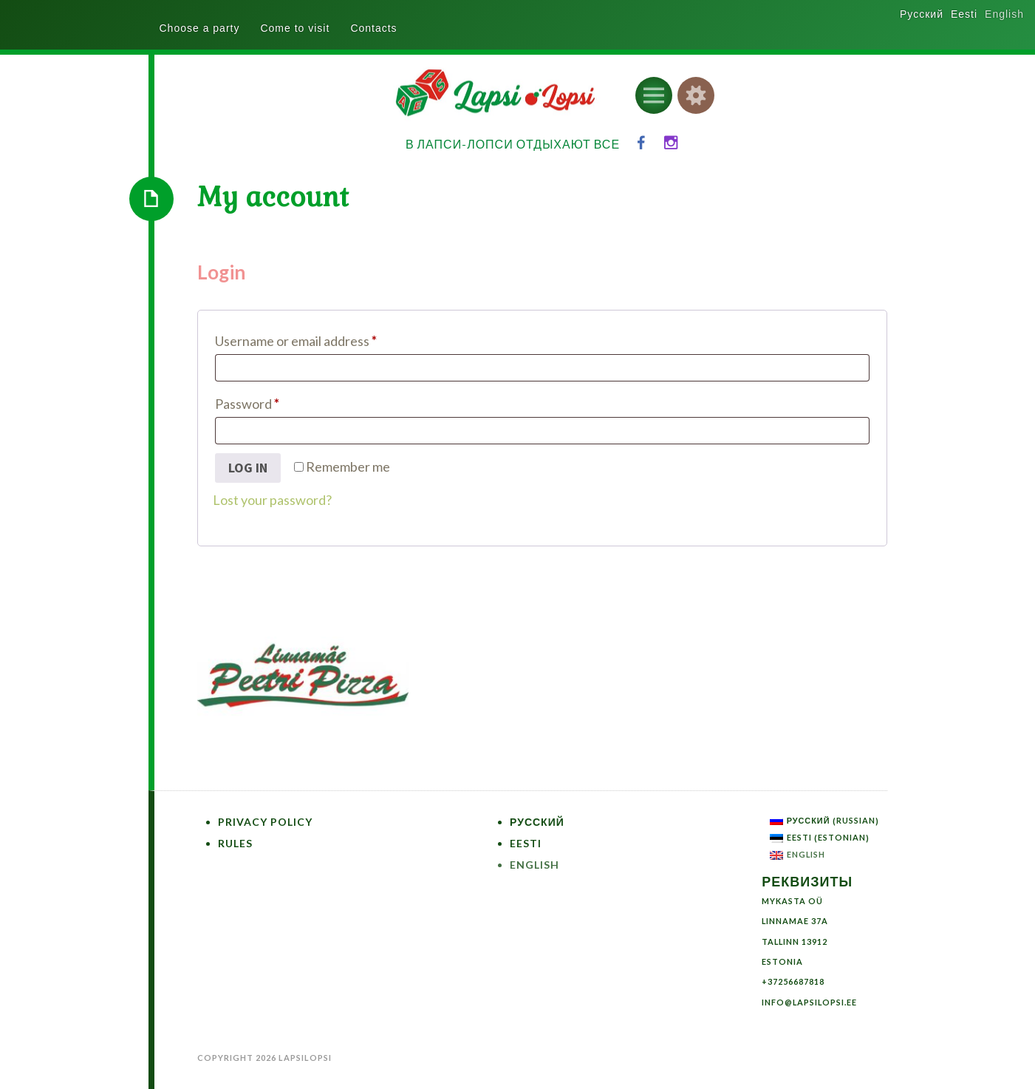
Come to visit (294, 28)
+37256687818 (793, 981)
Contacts (373, 28)
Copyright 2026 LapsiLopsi (264, 1057)
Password (273, 401)
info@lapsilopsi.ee (809, 1002)
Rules (235, 843)
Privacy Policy (265, 821)
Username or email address (322, 338)
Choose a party (200, 28)
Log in (247, 467)
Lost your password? (272, 500)
